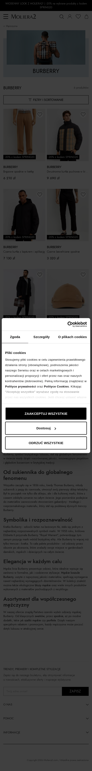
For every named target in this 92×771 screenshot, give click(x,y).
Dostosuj (46, 428)
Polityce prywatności (20, 386)
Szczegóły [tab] (41, 337)
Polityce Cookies (56, 386)
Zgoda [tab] (15, 337)
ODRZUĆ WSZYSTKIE (46, 443)
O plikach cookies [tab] (72, 337)
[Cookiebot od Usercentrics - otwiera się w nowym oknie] (67, 324)
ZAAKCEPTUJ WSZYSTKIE (46, 413)
